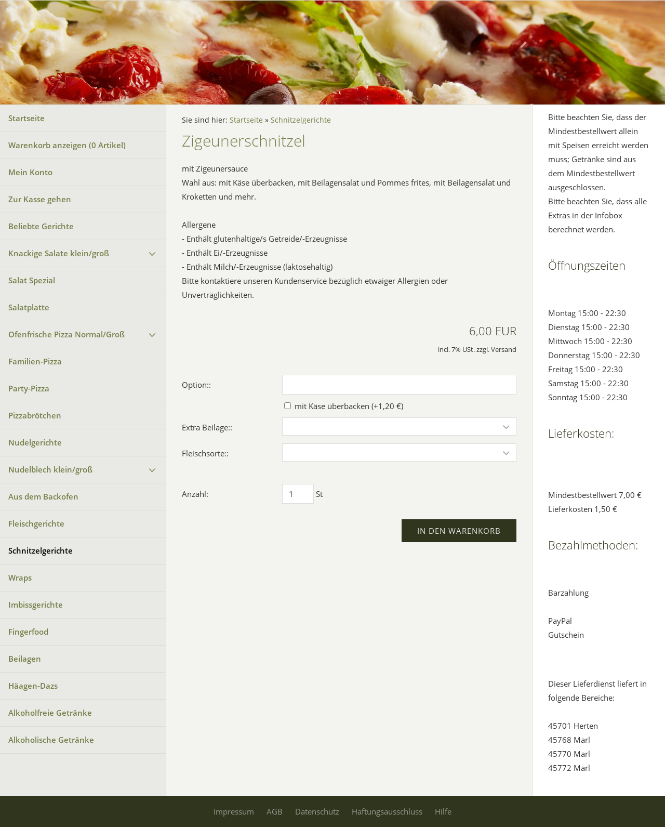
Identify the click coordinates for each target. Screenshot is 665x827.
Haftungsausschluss (387, 811)
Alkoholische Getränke (51, 739)
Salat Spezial (31, 280)
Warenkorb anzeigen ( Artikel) (67, 145)
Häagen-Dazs (33, 685)
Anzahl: (195, 494)
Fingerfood (28, 631)
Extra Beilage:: (207, 427)
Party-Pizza (28, 388)
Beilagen (24, 658)
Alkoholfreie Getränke (50, 712)
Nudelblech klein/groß (50, 469)
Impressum (234, 811)
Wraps (20, 577)
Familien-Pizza (35, 361)
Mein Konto (30, 172)
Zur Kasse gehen (39, 199)
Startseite (26, 118)
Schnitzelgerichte (40, 550)
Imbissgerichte (35, 604)
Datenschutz (317, 811)
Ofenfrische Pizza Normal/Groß (66, 334)
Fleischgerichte (36, 523)
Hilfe (443, 811)
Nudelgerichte (35, 442)
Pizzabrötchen (34, 415)
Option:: (196, 384)
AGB (275, 811)
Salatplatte (28, 307)
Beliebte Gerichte (41, 226)
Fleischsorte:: (205, 453)
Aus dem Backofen (43, 496)
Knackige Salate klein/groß (58, 253)
